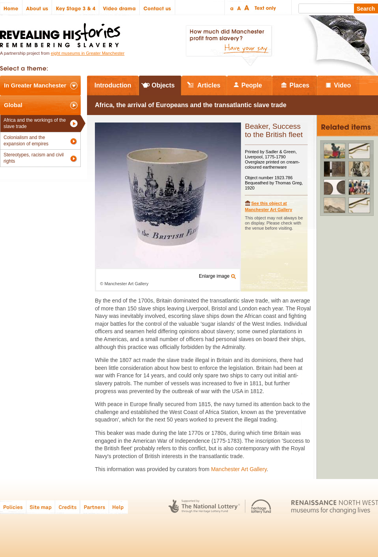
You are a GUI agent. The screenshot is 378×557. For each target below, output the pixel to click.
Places (299, 85)
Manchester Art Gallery (239, 469)
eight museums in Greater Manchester (87, 53)
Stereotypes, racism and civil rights (34, 158)
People (251, 85)
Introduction (112, 85)
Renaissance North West (334, 506)
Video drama (119, 7)
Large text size (247, 7)
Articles (208, 85)
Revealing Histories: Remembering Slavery (61, 32)
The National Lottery (204, 506)
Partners (94, 506)
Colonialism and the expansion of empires (26, 141)
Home (11, 7)
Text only (264, 7)
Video (342, 85)
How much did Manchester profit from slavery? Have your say (229, 45)
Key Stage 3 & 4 (75, 7)
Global (13, 105)
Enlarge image (214, 276)
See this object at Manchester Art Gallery (268, 206)
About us (37, 7)
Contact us (157, 7)
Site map (40, 506)
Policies (13, 506)
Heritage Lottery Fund (261, 506)
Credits (67, 506)
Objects (163, 85)
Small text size (231, 7)
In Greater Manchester (35, 85)
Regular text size (239, 7)
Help (119, 506)
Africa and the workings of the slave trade (35, 123)
